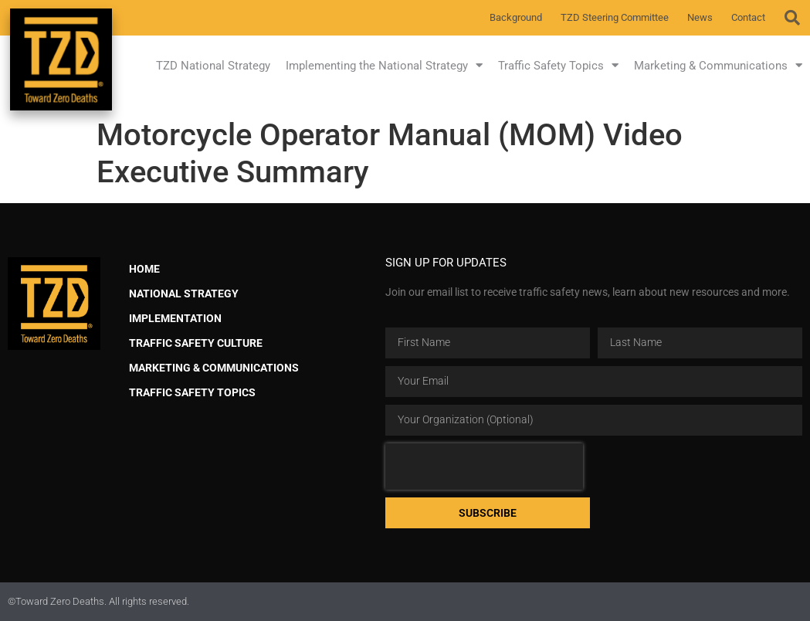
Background (516, 17)
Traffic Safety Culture (196, 343)
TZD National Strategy (213, 66)
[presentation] (484, 466)
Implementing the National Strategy (384, 65)
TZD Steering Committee (615, 17)
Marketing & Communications (718, 65)
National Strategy (184, 293)
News (700, 17)
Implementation (175, 318)
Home (144, 269)
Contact (748, 17)
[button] (792, 17)
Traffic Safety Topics (558, 65)
